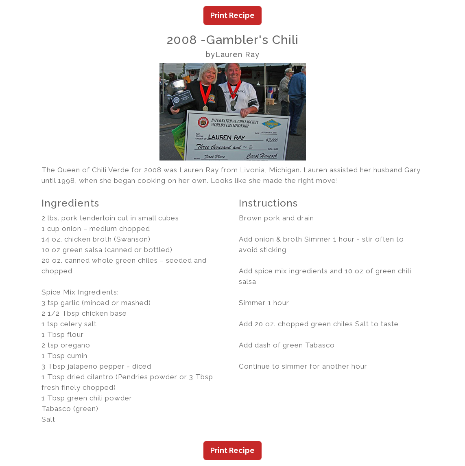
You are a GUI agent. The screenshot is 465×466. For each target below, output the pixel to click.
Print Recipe (232, 15)
